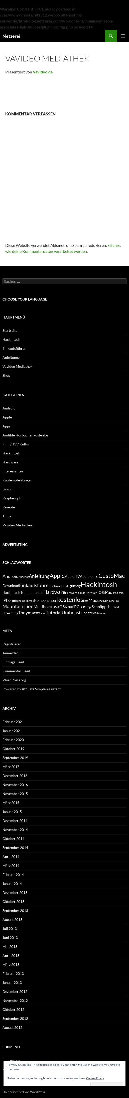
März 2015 (11, 802)
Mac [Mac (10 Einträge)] (92, 600)
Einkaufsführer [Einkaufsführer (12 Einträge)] (35, 585)
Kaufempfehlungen (17, 480)
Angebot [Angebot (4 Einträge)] (24, 576)
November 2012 (15, 1000)
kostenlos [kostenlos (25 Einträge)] (70, 599)
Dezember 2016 (15, 775)
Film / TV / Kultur (16, 444)
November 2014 (15, 829)
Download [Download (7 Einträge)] (11, 585)
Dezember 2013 (15, 892)
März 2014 (11, 865)
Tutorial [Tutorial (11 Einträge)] (54, 612)
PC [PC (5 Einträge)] (81, 607)
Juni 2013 (10, 937)
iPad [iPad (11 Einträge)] (108, 592)
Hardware (10, 462)
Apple (7, 417)
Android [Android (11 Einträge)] (11, 576)
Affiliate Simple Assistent (41, 689)
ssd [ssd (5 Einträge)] (117, 607)
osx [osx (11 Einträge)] (56, 606)
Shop (6, 375)
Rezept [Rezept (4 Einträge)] (87, 607)
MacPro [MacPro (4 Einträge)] (114, 600)
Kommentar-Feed (16, 671)
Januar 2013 (12, 982)
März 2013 (11, 964)
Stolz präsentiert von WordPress (24, 1092)
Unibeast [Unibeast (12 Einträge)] (71, 612)
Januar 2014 (12, 883)
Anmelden (11, 653)
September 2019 (15, 757)
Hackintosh (11, 339)
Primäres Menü (123, 36)
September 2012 (15, 1018)
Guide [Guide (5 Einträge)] (65, 586)
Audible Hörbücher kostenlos (25, 435)
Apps (7, 426)
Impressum (11, 1060)
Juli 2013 (10, 928)
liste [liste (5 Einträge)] (85, 601)
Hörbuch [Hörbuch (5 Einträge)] (91, 593)
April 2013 (11, 955)
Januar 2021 (12, 731)
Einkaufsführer (14, 348)
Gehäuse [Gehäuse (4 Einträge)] (56, 586)
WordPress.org (14, 680)
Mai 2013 (10, 946)
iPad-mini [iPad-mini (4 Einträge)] (118, 592)
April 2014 (11, 856)
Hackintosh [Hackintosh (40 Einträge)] (99, 584)
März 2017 (11, 766)
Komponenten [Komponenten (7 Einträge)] (45, 600)
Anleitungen (12, 357)
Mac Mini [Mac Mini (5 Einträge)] (103, 601)
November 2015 (15, 793)
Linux (7, 489)
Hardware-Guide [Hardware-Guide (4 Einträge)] (75, 592)
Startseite (10, 330)
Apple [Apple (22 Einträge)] (57, 575)
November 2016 (15, 784)
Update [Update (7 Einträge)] (87, 613)
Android (9, 408)
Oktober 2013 (13, 901)
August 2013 (12, 919)
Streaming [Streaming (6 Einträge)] (10, 613)
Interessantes (13, 471)
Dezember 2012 (15, 991)
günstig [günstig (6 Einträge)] (75, 586)
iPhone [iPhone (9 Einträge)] (9, 600)
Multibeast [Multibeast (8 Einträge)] (43, 606)
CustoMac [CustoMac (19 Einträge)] (111, 575)
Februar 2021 (13, 722)
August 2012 (12, 1027)
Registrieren (12, 644)
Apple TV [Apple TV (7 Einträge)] (72, 576)
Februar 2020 (13, 739)
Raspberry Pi (13, 498)
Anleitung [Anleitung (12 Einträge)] (39, 576)
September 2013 (15, 910)
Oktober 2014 (13, 838)
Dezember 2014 (15, 820)
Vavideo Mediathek (17, 366)
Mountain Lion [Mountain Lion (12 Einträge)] (18, 606)
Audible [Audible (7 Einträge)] (86, 576)
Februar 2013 (13, 973)
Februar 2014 (13, 874)
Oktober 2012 (13, 1009)
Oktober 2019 (13, 748)
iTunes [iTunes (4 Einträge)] (19, 600)
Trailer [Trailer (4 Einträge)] (42, 613)
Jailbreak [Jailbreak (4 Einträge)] (28, 600)
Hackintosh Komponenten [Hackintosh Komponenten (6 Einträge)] (23, 592)
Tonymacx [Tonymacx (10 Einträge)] (28, 612)
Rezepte (9, 507)
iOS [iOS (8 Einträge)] (100, 592)
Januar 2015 (12, 811)
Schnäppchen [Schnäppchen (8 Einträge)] (103, 606)
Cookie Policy (95, 1078)
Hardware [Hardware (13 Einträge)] (54, 592)
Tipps (7, 516)
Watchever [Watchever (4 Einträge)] (99, 613)
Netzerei (11, 36)
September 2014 (15, 847)
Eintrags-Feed (13, 662)
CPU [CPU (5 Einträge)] (95, 577)
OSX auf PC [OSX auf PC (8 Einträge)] (69, 606)
